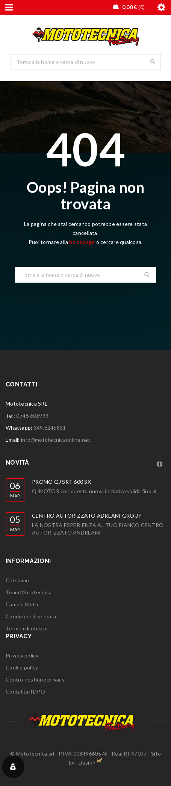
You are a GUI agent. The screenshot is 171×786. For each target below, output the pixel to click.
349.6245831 (50, 427)
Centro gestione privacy (35, 679)
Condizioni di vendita (31, 616)
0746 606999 (32, 415)
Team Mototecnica (28, 592)
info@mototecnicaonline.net (56, 439)
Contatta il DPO (25, 691)
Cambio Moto (22, 604)
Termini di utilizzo (27, 628)
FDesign (85, 762)
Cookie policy (22, 667)
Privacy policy (22, 655)
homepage (82, 242)
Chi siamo (17, 580)
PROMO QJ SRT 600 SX (61, 482)
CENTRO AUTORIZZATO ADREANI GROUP (87, 515)
